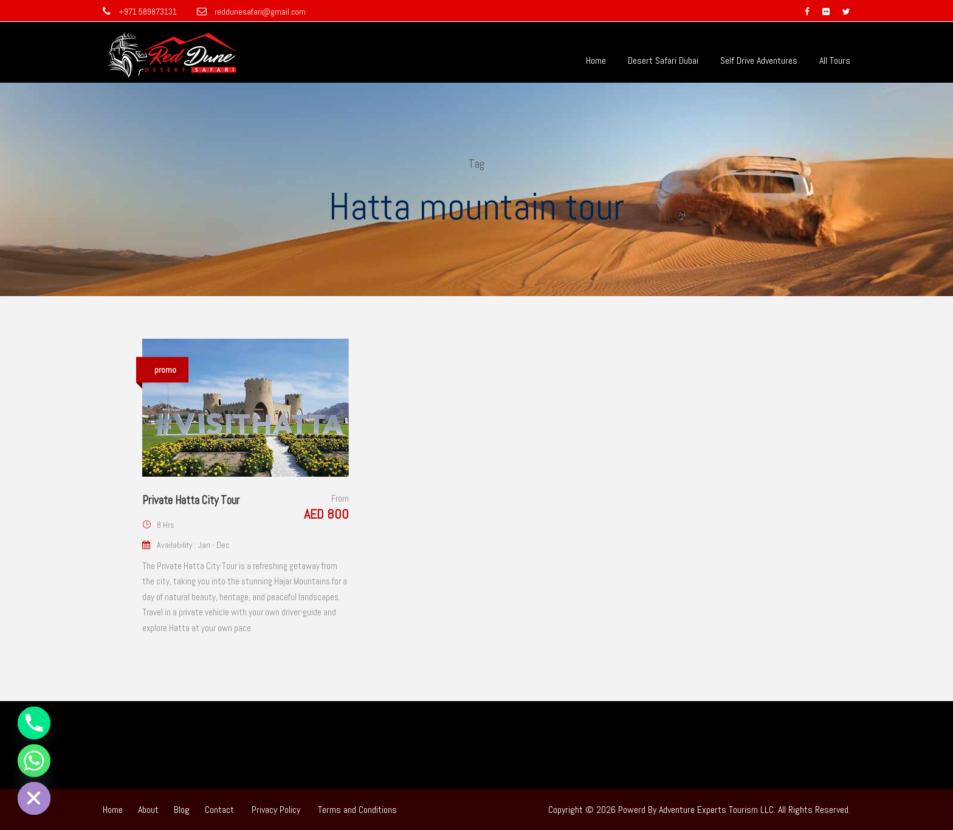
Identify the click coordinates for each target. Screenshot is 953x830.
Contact (219, 809)
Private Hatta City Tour (190, 500)
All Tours (834, 60)
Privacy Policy (276, 809)
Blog (182, 809)
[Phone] (34, 723)
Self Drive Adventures (758, 60)
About (148, 809)
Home (596, 60)
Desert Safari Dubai (663, 60)
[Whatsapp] (34, 760)
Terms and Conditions (357, 809)
